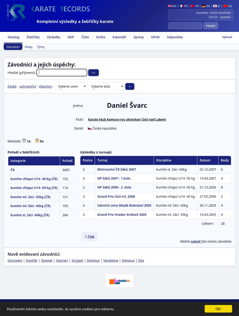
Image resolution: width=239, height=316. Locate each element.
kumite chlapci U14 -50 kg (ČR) (34, 188)
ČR (13, 170)
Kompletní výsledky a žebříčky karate (75, 21)
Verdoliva (110, 260)
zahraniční (27, 86)
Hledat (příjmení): (48, 72)
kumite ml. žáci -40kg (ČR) (31, 206)
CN (227, 6)
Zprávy (138, 37)
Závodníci (13, 47)
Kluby (29, 47)
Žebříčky (33, 37)
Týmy (40, 47)
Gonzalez (15, 260)
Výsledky (53, 37)
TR (194, 6)
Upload (227, 37)
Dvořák (31, 260)
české (12, 86)
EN (172, 6)
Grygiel (77, 260)
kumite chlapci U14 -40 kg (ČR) (34, 179)
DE (206, 6)
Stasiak (46, 260)
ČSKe (85, 37)
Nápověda (174, 37)
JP (216, 6)
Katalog (13, 37)
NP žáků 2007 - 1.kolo (113, 178)
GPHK (155, 37)
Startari (62, 260)
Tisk (89, 236)
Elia (141, 260)
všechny (45, 86)
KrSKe (100, 37)
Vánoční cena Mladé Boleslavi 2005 (124, 205)
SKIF (70, 37)
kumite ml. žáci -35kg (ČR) (31, 197)
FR (183, 6)
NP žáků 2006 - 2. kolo (114, 187)
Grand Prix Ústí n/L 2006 (116, 196)
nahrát (196, 241)
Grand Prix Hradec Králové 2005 (122, 214)
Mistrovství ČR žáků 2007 (116, 169)
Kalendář (119, 37)
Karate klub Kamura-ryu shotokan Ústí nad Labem (127, 119)
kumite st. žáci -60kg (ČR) (30, 215)
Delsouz (93, 260)
